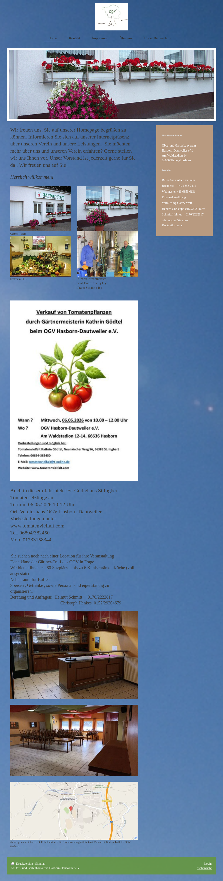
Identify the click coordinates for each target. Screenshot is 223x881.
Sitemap (40, 863)
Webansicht (204, 868)
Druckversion (22, 863)
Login (208, 863)
